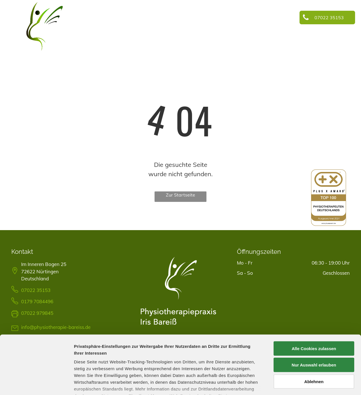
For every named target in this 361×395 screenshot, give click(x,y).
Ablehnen (313, 341)
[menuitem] (109, 18)
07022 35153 (35, 290)
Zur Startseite (180, 195)
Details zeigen (300, 383)
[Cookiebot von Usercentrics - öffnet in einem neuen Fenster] (36, 384)
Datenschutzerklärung (97, 361)
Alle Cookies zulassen (314, 307)
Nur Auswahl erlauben (314, 324)
